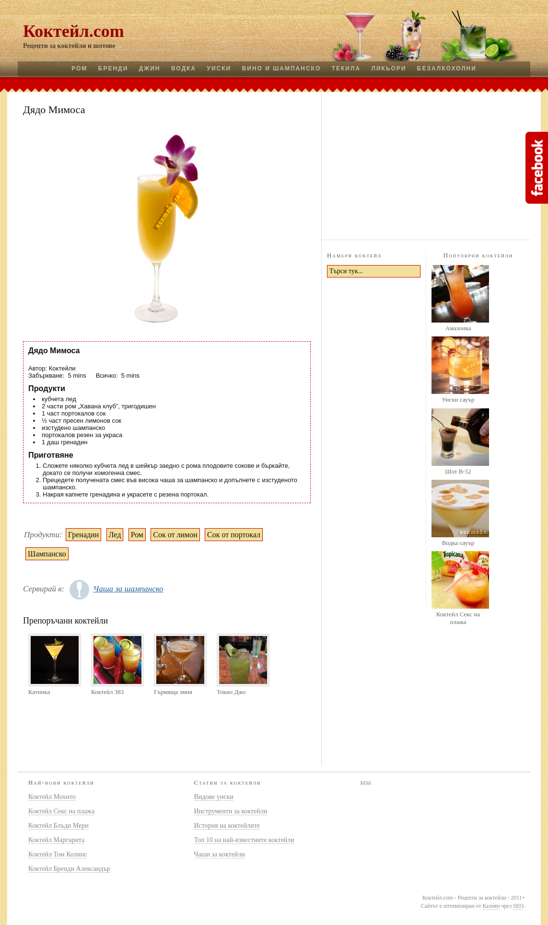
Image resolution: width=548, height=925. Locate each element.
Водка (183, 68)
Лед (115, 535)
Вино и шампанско (281, 68)
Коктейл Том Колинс (57, 854)
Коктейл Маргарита (56, 840)
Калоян (491, 906)
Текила (346, 68)
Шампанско (47, 554)
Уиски (219, 68)
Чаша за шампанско (128, 588)
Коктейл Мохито (52, 796)
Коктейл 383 (107, 691)
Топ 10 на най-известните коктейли (244, 840)
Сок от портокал (233, 535)
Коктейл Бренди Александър (69, 868)
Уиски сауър (458, 399)
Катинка (39, 691)
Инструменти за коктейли (231, 811)
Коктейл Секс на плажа (458, 618)
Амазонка (458, 328)
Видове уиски (213, 796)
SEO (518, 906)
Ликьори (389, 68)
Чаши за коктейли (219, 854)
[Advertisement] (426, 164)
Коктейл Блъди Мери (58, 825)
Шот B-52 (458, 471)
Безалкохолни (447, 68)
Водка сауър (458, 542)
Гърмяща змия (173, 691)
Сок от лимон (175, 535)
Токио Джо (231, 691)
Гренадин (83, 535)
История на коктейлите (227, 825)
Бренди (113, 68)
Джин (150, 68)
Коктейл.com (73, 31)
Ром (79, 68)
